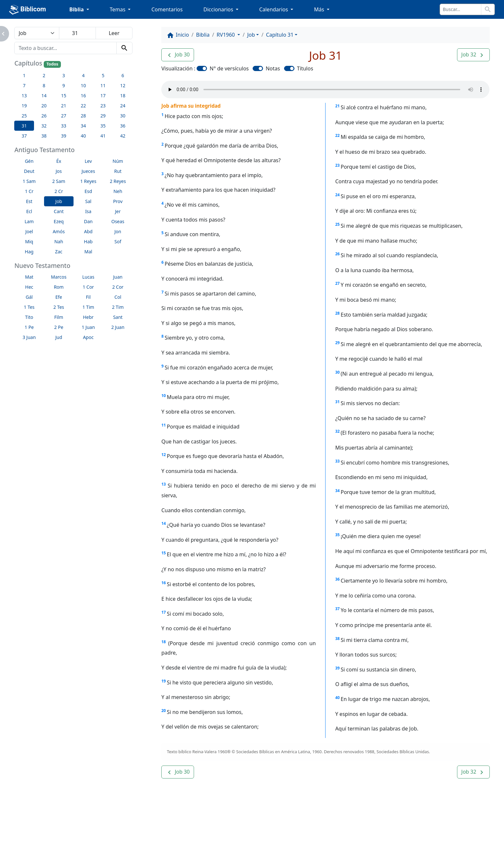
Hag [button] (29, 251)
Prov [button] (117, 201)
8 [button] (44, 85)
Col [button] (117, 297)
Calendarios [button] (274, 9)
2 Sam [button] (58, 181)
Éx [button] (58, 161)
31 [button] (24, 126)
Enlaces (55, 822)
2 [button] (44, 75)
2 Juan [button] (117, 327)
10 (163, 395)
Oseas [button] (117, 221)
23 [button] (103, 106)
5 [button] (103, 75)
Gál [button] (29, 297)
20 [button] (44, 106)
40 (337, 697)
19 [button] (24, 106)
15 (163, 553)
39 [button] (63, 136)
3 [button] (63, 75)
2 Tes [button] (58, 307)
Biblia (203, 34)
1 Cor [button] (88, 287)
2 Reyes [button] (118, 181)
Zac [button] (59, 251)
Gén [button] (29, 161)
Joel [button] (29, 231)
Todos (52, 64)
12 (163, 454)
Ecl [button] (29, 211)
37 (337, 608)
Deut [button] (29, 171)
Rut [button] (117, 171)
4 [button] (83, 75)
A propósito (92, 822)
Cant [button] (58, 211)
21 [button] (63, 106)
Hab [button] (88, 241)
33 (337, 461)
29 (337, 342)
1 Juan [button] (88, 327)
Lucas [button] (88, 277)
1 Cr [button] (29, 191)
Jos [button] (59, 171)
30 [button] (122, 116)
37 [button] (24, 136)
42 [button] (122, 136)
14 (163, 523)
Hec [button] (29, 287)
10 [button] (83, 85)
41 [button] (103, 136)
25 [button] (24, 116)
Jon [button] (117, 231)
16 (163, 582)
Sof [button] (117, 241)
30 (337, 372)
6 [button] (122, 75)
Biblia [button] (77, 9)
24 (337, 195)
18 (163, 642)
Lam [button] (29, 221)
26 (337, 254)
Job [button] (58, 201)
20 (163, 710)
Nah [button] (58, 241)
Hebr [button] (88, 317)
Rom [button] (58, 287)
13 (163, 484)
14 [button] (44, 95)
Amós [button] (59, 231)
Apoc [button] (88, 337)
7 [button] (24, 85)
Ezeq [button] (59, 221)
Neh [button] (117, 191)
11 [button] (103, 85)
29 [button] (103, 116)
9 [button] (63, 85)
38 (337, 638)
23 (337, 165)
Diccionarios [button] (219, 9)
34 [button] (83, 126)
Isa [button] (88, 211)
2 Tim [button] (118, 307)
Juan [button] (117, 277)
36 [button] (122, 126)
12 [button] (122, 85)
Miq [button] (29, 241)
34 (337, 490)
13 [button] (24, 95)
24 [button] (122, 106)
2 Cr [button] (58, 191)
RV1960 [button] (226, 34)
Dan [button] (88, 221)
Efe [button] (58, 297)
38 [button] (44, 136)
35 (337, 534)
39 (337, 668)
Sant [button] (117, 317)
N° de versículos (229, 68)
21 (337, 106)
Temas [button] (118, 9)
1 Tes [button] (29, 307)
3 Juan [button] (29, 337)
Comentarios (167, 9)
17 (163, 612)
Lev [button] (88, 161)
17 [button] (103, 95)
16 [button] (83, 95)
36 (337, 579)
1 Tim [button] (88, 307)
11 (163, 425)
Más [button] (319, 9)
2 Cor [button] (117, 287)
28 (337, 313)
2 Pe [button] (58, 327)
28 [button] (83, 116)
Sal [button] (88, 201)
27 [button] (63, 116)
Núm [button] (118, 161)
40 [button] (83, 136)
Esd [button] (88, 191)
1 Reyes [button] (88, 181)
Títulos (305, 68)
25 (337, 224)
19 (163, 681)
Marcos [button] (58, 277)
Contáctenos (134, 822)
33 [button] (63, 126)
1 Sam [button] (29, 181)
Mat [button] (29, 277)
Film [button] (58, 317)
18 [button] (122, 95)
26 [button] (44, 116)
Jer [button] (118, 211)
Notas (273, 68)
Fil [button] (88, 297)
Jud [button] (58, 337)
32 (337, 431)
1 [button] (24, 75)
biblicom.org (67, 833)
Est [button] (29, 201)
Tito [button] (29, 317)
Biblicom (27, 10)
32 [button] (44, 126)
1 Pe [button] (29, 327)
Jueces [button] (88, 171)
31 (337, 401)
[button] (177, 54)
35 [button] (103, 126)
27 (337, 283)
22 (337, 135)
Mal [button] (88, 251)
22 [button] (83, 106)
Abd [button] (88, 231)
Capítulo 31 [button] (279, 34)
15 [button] (63, 95)
